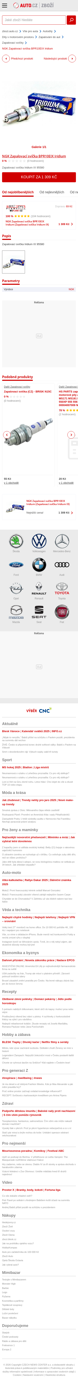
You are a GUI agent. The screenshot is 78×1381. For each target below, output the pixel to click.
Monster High (9, 1283)
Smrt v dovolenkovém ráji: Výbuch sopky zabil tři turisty (30, 752)
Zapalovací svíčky (13, 42)
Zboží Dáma (8, 1235)
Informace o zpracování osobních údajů (54, 1371)
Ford (16, 566)
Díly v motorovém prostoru (18, 37)
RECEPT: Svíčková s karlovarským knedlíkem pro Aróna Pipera (34, 1095)
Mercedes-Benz (62, 543)
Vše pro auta (30, 31)
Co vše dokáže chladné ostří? (17, 1196)
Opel (16, 590)
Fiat (62, 614)
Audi (62, 566)
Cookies (17, 1375)
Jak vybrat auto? (10, 1264)
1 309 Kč (63, 224)
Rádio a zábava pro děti (14, 1341)
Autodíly (48, 31)
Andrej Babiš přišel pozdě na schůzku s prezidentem (28, 1207)
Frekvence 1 (8, 1345)
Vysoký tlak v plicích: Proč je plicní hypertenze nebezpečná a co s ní (36, 1128)
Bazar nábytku (9, 1317)
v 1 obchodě (11, 482)
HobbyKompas (9, 1247)
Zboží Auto (7, 1256)
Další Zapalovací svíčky (17, 386)
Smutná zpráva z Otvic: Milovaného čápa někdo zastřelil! (30, 810)
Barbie (5, 1288)
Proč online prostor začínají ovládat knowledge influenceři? (32, 1091)
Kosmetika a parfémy (13, 1301)
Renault (39, 590)
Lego (4, 1292)
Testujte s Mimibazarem (14, 1279)
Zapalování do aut (49, 37)
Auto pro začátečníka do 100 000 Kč (20, 1252)
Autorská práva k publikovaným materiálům (27, 1368)
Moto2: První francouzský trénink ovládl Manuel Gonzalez (31, 890)
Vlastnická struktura (55, 1375)
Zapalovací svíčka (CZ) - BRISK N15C (28, 391)
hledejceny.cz (9, 1222)
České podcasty (10, 1336)
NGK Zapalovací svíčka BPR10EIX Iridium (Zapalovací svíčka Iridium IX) (27, 223)
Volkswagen (39, 543)
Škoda (16, 543)
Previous (7, 435)
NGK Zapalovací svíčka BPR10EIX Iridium (34, 156)
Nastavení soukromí (33, 1375)
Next (71, 435)
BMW (39, 566)
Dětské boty (8, 1309)
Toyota (62, 590)
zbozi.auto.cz (10, 31)
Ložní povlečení (10, 1313)
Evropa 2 (6, 1349)
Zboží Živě (7, 1226)
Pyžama (6, 1296)
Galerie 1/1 (39, 147)
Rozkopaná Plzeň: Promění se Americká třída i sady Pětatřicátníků (35, 814)
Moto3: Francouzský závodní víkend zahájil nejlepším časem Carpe (36, 894)
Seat (39, 614)
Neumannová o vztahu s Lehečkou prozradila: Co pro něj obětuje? (35, 773)
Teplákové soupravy (12, 1305)
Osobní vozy (8, 1230)
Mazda (16, 614)
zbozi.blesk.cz (9, 1239)
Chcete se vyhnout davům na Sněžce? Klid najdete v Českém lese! (36, 1062)
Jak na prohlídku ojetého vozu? (18, 1243)
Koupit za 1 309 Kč (39, 177)
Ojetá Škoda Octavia (12, 1260)
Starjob (5, 1332)
